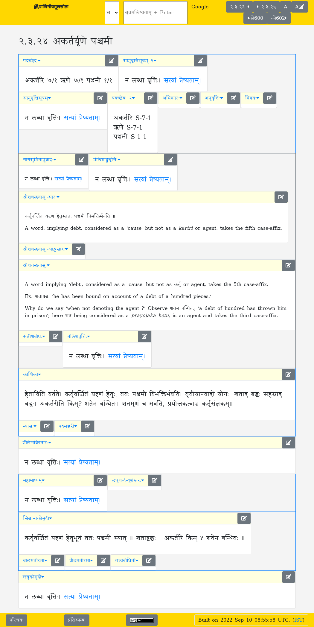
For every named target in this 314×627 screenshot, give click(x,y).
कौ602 (279, 18)
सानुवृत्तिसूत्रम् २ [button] (139, 60)
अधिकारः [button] (172, 98)
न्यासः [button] (29, 426)
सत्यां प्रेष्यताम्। (182, 80)
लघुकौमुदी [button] (33, 577)
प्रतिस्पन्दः (77, 620)
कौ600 (255, 18)
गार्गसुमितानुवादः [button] (39, 159)
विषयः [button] (252, 98)
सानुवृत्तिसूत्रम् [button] (37, 98)
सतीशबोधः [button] (34, 336)
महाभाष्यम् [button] (34, 480)
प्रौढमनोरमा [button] (81, 560)
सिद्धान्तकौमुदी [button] (37, 518)
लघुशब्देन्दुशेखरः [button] (128, 480)
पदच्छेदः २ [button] (123, 98)
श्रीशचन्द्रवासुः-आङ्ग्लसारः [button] (45, 249)
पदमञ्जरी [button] (68, 426)
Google (199, 6)
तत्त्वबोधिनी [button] (126, 560)
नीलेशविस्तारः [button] (37, 442)
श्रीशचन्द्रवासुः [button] (36, 265)
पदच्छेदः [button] (32, 60)
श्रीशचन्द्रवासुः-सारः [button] (41, 197)
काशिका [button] (32, 374)
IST (298, 620)
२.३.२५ (266, 6)
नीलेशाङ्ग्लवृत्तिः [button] (107, 159)
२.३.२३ (239, 6)
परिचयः (16, 620)
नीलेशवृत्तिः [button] (78, 336)
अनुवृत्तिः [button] (214, 98)
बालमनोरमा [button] (35, 560)
